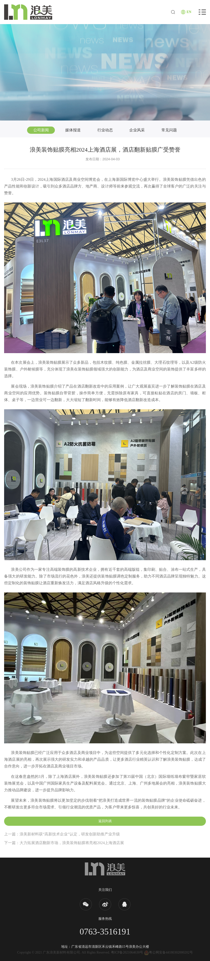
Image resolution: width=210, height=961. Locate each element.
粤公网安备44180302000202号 (168, 952)
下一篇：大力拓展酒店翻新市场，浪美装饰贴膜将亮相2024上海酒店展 (64, 843)
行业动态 (105, 130)
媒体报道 (73, 130)
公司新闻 (41, 130)
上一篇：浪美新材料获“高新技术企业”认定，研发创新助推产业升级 (62, 834)
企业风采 (137, 130)
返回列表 (105, 821)
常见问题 (169, 130)
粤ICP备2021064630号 (127, 952)
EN (189, 12)
